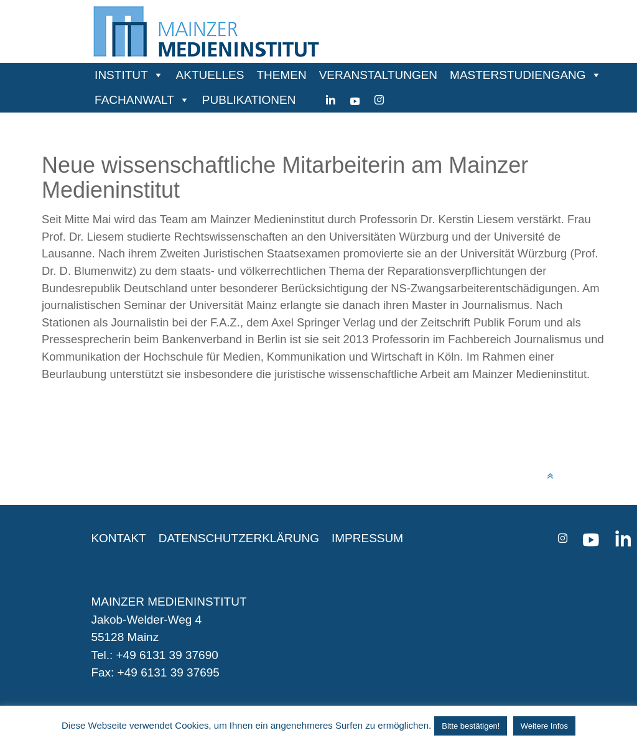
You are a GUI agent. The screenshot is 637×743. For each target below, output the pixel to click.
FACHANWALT (134, 99)
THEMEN (281, 74)
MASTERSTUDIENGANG (518, 74)
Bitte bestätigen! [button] (471, 726)
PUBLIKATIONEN (249, 99)
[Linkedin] (330, 100)
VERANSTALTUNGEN (378, 74)
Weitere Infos (544, 726)
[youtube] (355, 100)
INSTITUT (121, 74)
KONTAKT (118, 538)
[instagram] (379, 100)
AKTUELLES (210, 74)
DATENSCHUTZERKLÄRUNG (239, 538)
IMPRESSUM (367, 538)
